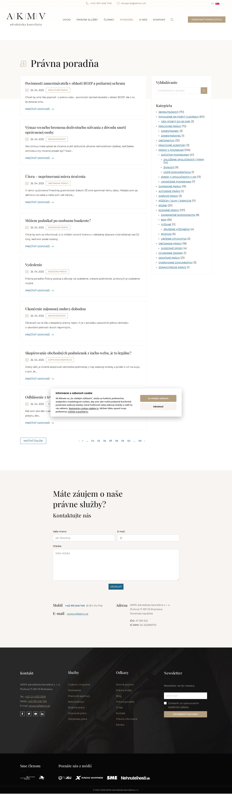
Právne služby (87, 19)
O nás (143, 19)
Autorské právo (170, 191)
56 (104, 440)
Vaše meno (60, 531)
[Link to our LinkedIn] (42, 713)
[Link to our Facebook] (22, 713)
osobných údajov (178, 706)
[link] (172, 19)
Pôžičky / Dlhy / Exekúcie (175, 200)
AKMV (26, 19)
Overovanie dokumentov (176, 262)
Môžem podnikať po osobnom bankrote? (58, 220)
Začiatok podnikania (175, 154)
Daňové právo (168, 196)
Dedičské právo (169, 257)
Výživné (166, 224)
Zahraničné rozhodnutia (178, 215)
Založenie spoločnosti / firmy (183, 159)
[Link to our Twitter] (29, 713)
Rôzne (163, 205)
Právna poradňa (125, 701)
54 (92, 440)
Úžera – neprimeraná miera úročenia (55, 176)
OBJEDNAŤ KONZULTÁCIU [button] (206, 19)
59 (122, 440)
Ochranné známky (171, 253)
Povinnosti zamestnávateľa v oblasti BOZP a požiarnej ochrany (75, 83)
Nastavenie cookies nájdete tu (83, 408)
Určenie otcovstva (174, 238)
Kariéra (120, 724)
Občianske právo (170, 243)
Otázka (57, 546)
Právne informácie (126, 719)
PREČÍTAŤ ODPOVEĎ (39, 109)
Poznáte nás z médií (75, 765)
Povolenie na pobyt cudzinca (179, 116)
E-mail (121, 531)
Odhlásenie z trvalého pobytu (49, 397)
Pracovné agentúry (172, 145)
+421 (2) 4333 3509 (35, 696)
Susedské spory (172, 248)
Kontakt (159, 19)
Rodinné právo (169, 210)
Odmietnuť (158, 406)
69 (140, 440)
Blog (119, 696)
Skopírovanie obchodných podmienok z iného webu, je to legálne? (78, 352)
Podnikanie (74, 690)
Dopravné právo (170, 186)
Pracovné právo (170, 126)
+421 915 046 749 (98, 3)
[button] (217, 3)
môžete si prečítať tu (78, 411)
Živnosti (168, 167)
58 (116, 440)
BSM (163, 219)
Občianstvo (166, 140)
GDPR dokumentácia (177, 172)
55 (98, 440)
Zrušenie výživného (176, 229)
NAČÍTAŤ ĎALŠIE (33, 440)
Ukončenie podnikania (176, 181)
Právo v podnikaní (171, 150)
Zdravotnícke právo (172, 267)
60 (128, 440)
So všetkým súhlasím (158, 398)
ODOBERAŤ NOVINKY (185, 714)
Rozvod (166, 234)
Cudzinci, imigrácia (79, 684)
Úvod (67, 19)
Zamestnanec (170, 131)
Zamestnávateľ (171, 135)
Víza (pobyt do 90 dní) (175, 121)
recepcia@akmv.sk (131, 3)
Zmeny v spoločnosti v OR (178, 177)
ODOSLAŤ (116, 586)
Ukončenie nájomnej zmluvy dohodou (55, 308)
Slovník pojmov (125, 684)
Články (109, 19)
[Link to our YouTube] (35, 713)
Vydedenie (33, 264)
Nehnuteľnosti (169, 112)
